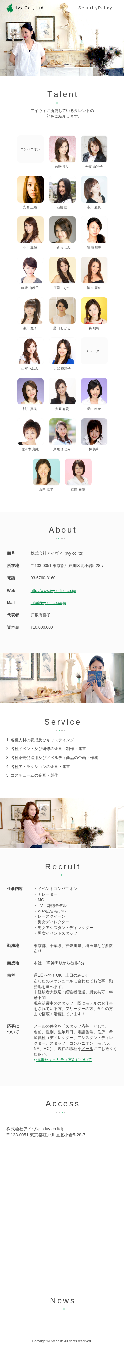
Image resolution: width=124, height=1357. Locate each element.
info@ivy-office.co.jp (48, 602)
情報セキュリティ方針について (64, 1059)
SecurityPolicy (95, 8)
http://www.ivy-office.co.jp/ (53, 590)
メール (87, 1048)
